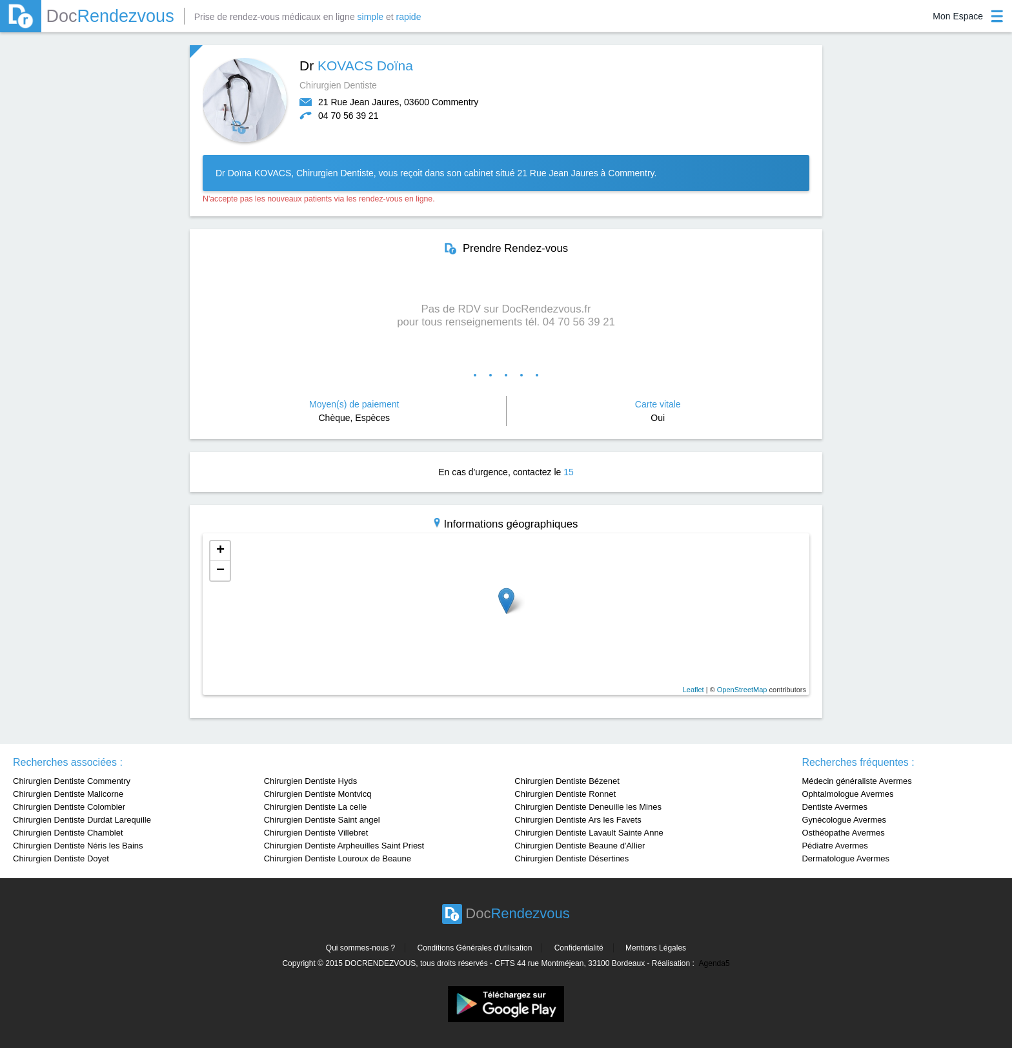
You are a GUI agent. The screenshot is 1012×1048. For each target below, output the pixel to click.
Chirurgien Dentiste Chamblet (68, 832)
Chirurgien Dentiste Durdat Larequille (82, 820)
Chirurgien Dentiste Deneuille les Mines (588, 807)
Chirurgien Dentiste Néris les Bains (78, 845)
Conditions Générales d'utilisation (475, 947)
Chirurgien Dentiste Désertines (571, 858)
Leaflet (693, 690)
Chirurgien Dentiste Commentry (71, 781)
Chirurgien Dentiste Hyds (311, 781)
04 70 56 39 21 (348, 115)
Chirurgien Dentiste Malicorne (68, 794)
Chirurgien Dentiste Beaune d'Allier (579, 845)
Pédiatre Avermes (834, 845)
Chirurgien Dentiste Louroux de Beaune (337, 858)
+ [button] (220, 550)
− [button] (220, 571)
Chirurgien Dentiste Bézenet (567, 781)
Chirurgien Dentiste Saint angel (322, 820)
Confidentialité (578, 947)
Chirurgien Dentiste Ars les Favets (578, 820)
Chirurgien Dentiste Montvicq (318, 794)
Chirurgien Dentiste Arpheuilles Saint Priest (344, 845)
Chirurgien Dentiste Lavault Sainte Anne (588, 832)
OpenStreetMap (742, 690)
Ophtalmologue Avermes (847, 794)
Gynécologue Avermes (844, 820)
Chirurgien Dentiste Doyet (61, 858)
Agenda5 (714, 963)
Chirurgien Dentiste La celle (315, 807)
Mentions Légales (655, 947)
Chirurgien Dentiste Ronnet (565, 794)
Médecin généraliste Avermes (856, 781)
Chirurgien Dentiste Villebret (316, 832)
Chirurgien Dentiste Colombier (69, 807)
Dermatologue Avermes (845, 858)
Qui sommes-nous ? (360, 947)
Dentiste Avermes (834, 807)
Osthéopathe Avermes (843, 832)
